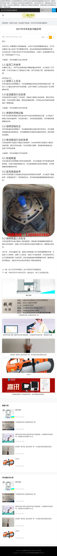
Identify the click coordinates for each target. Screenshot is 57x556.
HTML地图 (38, 550)
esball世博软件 (36, 142)
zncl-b (17, 459)
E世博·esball (13, 23)
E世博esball (40, 100)
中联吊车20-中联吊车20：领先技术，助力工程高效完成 (28, 272)
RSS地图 (32, 550)
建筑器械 (18, 410)
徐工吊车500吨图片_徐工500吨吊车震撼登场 (25, 269)
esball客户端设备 (24, 23)
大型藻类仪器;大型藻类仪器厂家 (25, 422)
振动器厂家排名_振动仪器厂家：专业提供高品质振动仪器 (33, 446)
